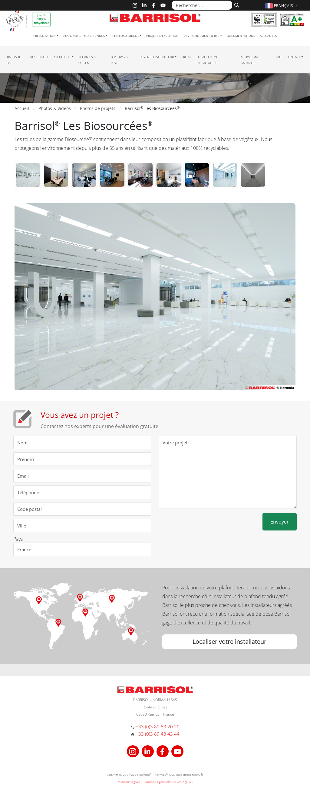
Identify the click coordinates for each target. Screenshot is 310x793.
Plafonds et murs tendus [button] (84, 36)
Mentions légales (129, 782)
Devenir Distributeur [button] (157, 57)
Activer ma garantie (249, 60)
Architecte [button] (62, 57)
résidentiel (39, 57)
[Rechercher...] (202, 5)
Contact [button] (293, 57)
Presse (186, 57)
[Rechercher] (236, 4)
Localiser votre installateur (229, 641)
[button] (281, 5)
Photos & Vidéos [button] (125, 36)
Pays (18, 539)
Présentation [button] (44, 36)
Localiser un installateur (206, 60)
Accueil (22, 108)
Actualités (268, 36)
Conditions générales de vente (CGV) (168, 782)
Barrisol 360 (14, 60)
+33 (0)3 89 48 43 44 (158, 734)
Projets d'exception (162, 36)
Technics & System (87, 60)
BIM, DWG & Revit (119, 60)
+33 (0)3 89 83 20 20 (158, 727)
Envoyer (279, 521)
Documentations (241, 36)
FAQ (279, 57)
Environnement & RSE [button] (201, 36)
